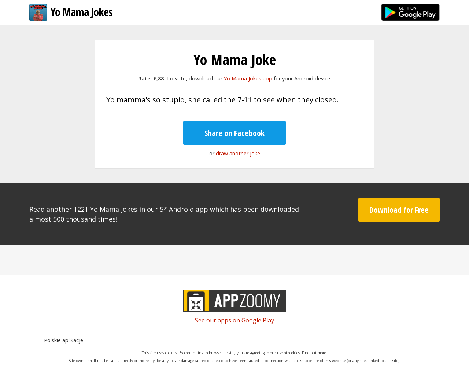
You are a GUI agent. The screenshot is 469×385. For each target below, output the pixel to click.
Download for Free (399, 209)
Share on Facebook (234, 132)
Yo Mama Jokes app (248, 78)
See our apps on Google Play (234, 320)
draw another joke (238, 153)
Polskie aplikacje (63, 340)
